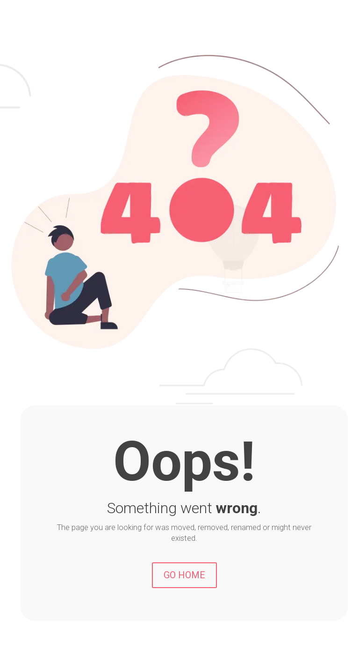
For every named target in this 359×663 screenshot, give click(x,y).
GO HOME (184, 575)
